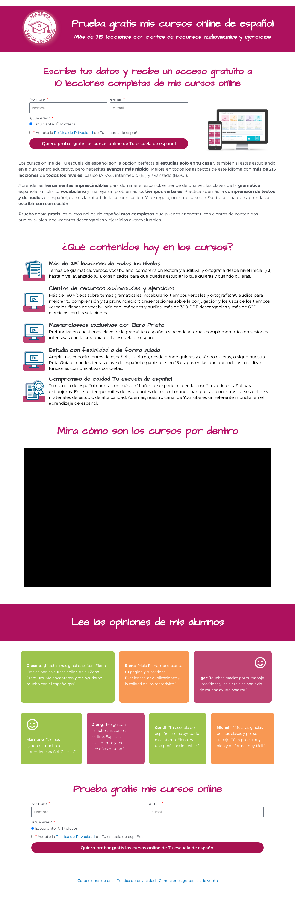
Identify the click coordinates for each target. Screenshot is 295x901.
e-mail (116, 99)
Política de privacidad (136, 881)
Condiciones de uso (95, 881)
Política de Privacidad (73, 132)
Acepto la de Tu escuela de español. (87, 132)
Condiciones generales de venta (188, 881)
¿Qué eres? (40, 118)
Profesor (67, 124)
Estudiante (43, 124)
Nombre (38, 99)
